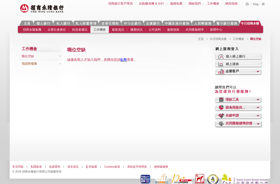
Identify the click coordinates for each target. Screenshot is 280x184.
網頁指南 (231, 3)
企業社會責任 (57, 29)
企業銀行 (153, 23)
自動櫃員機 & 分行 (151, 3)
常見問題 (18, 166)
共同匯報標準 (194, 29)
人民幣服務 (202, 23)
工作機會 (213, 3)
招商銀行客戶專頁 (120, 3)
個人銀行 (43, 23)
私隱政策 (36, 166)
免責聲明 (54, 166)
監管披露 (91, 166)
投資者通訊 (79, 29)
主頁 (27, 23)
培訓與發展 (29, 63)
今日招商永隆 (251, 23)
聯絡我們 (195, 3)
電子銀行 (227, 23)
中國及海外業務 (177, 23)
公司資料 (155, 29)
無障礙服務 (161, 166)
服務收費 (176, 3)
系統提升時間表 (137, 166)
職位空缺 (28, 56)
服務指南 (173, 29)
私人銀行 (63, 23)
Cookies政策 (112, 166)
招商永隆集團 (32, 29)
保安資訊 (73, 166)
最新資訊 (118, 29)
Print (247, 4)
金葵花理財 (109, 23)
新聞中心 (216, 29)
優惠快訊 (136, 29)
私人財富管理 (86, 23)
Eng (255, 4)
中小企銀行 (132, 23)
